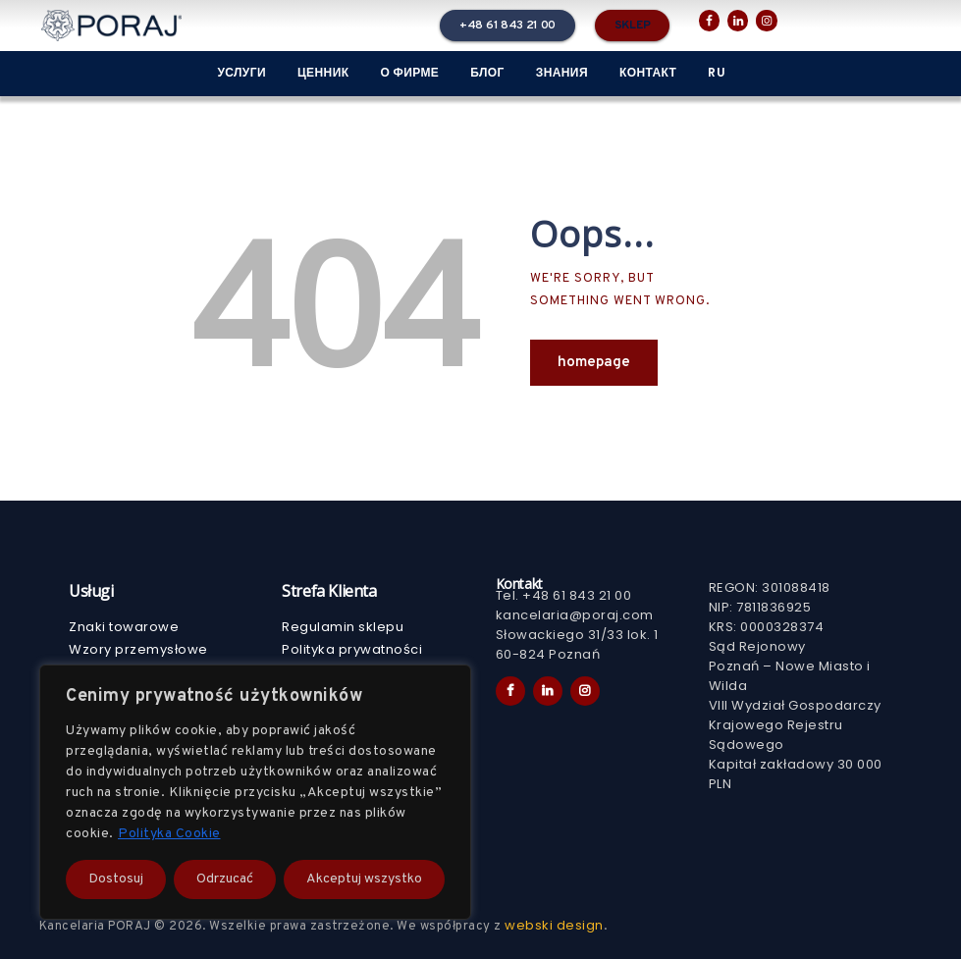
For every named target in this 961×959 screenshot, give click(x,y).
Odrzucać (224, 879)
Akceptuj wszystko (364, 879)
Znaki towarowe (124, 626)
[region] (255, 792)
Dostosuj (115, 879)
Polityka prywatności (352, 649)
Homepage (594, 362)
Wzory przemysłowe (138, 649)
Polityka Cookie (169, 834)
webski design (554, 925)
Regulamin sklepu (342, 626)
